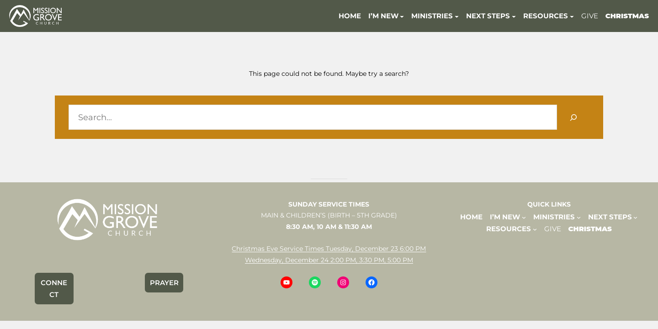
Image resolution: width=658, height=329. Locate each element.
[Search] (573, 117)
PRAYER (164, 282)
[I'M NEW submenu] (402, 16)
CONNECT (54, 288)
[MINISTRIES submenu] (457, 16)
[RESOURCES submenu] (572, 16)
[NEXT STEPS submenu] (514, 16)
